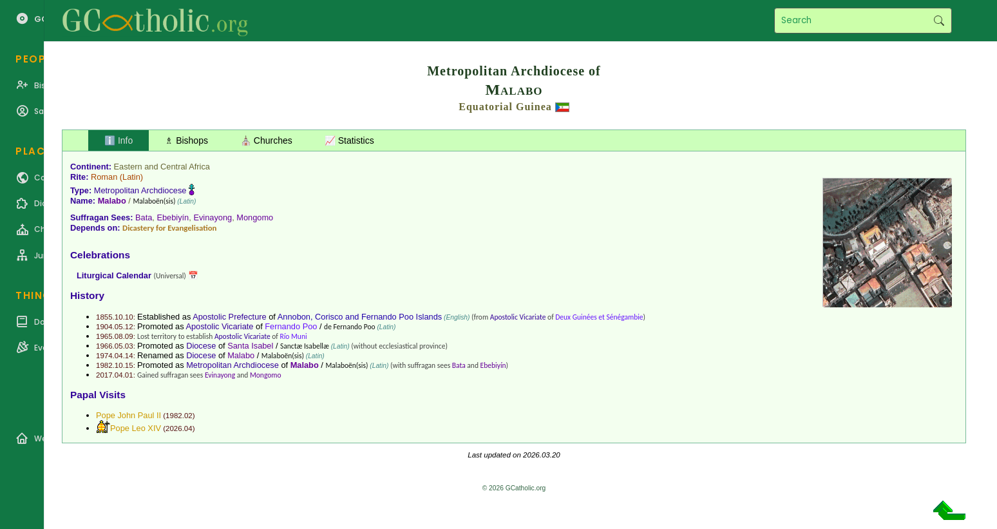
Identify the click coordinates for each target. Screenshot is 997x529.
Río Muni (293, 336)
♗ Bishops (186, 140)
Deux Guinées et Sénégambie (599, 317)
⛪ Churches (266, 140)
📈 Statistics (349, 140)
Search (938, 21)
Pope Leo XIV (135, 428)
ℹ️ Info (118, 140)
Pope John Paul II (128, 415)
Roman (104, 177)
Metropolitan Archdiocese (140, 190)
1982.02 (179, 415)
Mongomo (254, 217)
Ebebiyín (173, 217)
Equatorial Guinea (505, 106)
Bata (143, 217)
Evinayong (212, 217)
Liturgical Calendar (114, 275)
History (87, 295)
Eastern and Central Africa (162, 166)
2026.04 (179, 428)
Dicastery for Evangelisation (169, 228)
